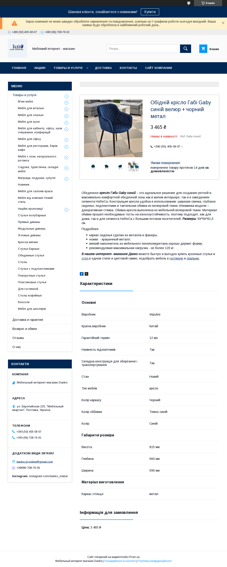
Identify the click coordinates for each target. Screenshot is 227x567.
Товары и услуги (67, 68)
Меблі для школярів (32, 308)
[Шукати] (185, 49)
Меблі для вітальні (31, 108)
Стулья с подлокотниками (36, 268)
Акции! (39, 68)
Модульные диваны (31, 228)
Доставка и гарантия (27, 319)
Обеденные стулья (31, 255)
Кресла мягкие (28, 242)
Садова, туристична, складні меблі (38, 169)
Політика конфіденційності (155, 561)
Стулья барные (28, 248)
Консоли (23, 302)
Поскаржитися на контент (120, 561)
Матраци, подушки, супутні (36, 178)
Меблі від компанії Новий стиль (35, 199)
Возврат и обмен (24, 329)
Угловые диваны (29, 235)
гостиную (176, 258)
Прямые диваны (29, 222)
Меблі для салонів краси (35, 191)
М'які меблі (25, 101)
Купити (150, 12)
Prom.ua (134, 557)
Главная (19, 68)
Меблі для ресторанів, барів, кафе (38, 147)
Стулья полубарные (32, 215)
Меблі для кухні (29, 121)
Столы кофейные (30, 295)
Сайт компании (158, 68)
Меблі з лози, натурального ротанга (37, 158)
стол (85, 258)
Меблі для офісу (29, 139)
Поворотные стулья (31, 275)
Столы (22, 262)
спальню (193, 258)
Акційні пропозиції (30, 208)
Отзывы (18, 338)
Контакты (128, 68)
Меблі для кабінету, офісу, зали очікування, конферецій (40, 130)
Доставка (103, 68)
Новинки (23, 184)
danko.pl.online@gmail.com (34, 461)
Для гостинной (28, 288)
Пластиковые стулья (32, 282)
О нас (16, 347)
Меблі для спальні (30, 115)
